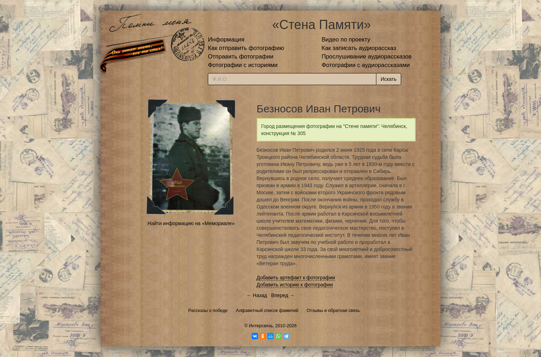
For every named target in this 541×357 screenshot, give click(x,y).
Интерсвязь (261, 325)
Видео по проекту (345, 39)
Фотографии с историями (243, 65)
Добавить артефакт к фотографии (296, 277)
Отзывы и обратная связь (333, 310)
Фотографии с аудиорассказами (365, 65)
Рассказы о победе (208, 310)
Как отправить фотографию (246, 48)
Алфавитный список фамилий (267, 310)
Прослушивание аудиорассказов (366, 56)
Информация (226, 39)
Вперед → (283, 295)
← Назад (256, 295)
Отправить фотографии (240, 56)
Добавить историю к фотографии (295, 285)
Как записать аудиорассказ (358, 48)
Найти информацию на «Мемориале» (191, 223)
